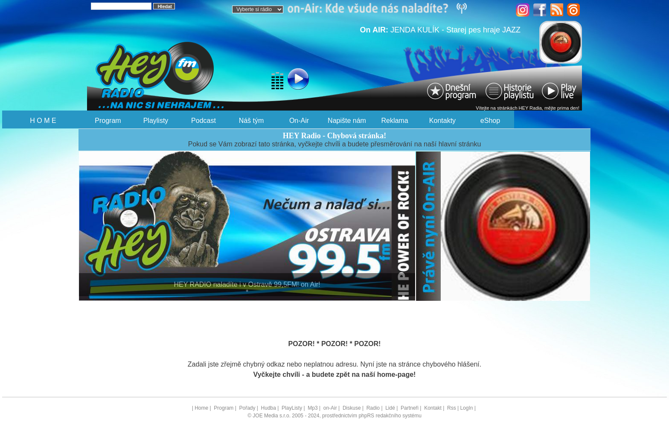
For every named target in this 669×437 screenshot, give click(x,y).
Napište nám (347, 120)
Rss (451, 408)
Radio (373, 408)
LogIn (466, 408)
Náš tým (251, 120)
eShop (490, 120)
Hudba (268, 408)
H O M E (43, 120)
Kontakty (442, 120)
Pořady (247, 408)
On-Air (299, 120)
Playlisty (156, 120)
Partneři (410, 408)
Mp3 (312, 408)
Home (201, 408)
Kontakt (433, 408)
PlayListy (292, 408)
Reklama (394, 120)
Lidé (390, 408)
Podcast (203, 120)
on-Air (330, 408)
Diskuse (352, 408)
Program (108, 120)
